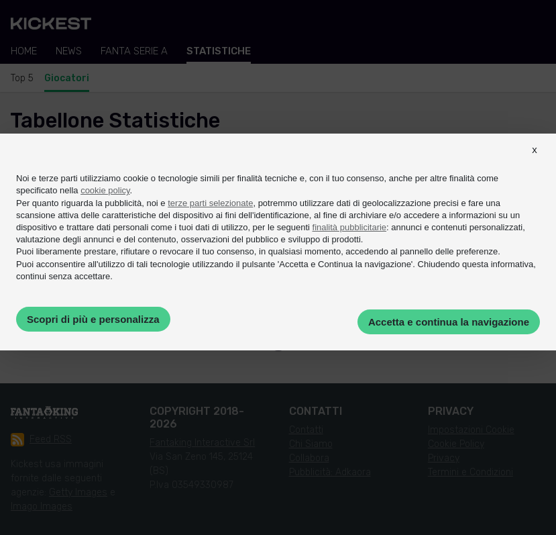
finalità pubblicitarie (350, 227)
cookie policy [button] (104, 190)
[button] (534, 162)
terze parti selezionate (210, 203)
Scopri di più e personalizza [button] (93, 319)
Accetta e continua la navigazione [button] (448, 322)
